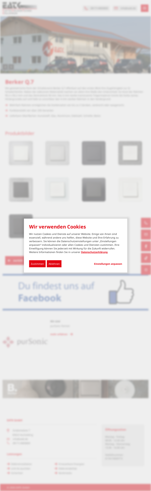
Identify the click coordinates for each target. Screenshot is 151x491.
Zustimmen (37, 263)
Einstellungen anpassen (108, 264)
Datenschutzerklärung (94, 252)
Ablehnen (54, 263)
